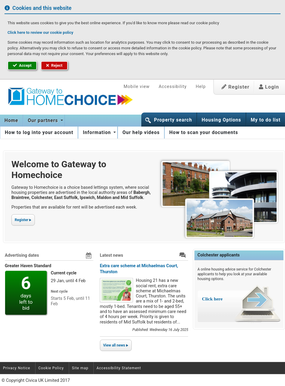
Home (11, 120)
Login (269, 87)
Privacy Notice (16, 368)
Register (235, 87)
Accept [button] (22, 65)
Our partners (43, 120)
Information (97, 132)
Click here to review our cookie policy (40, 32)
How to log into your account (39, 132)
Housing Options (221, 120)
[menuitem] (11, 121)
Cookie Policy (51, 368)
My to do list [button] (265, 120)
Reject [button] (54, 65)
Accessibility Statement (119, 368)
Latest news (111, 255)
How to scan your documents (203, 132)
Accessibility (173, 86)
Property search (173, 120)
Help (201, 86)
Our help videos (141, 132)
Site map (80, 368)
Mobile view (137, 86)
